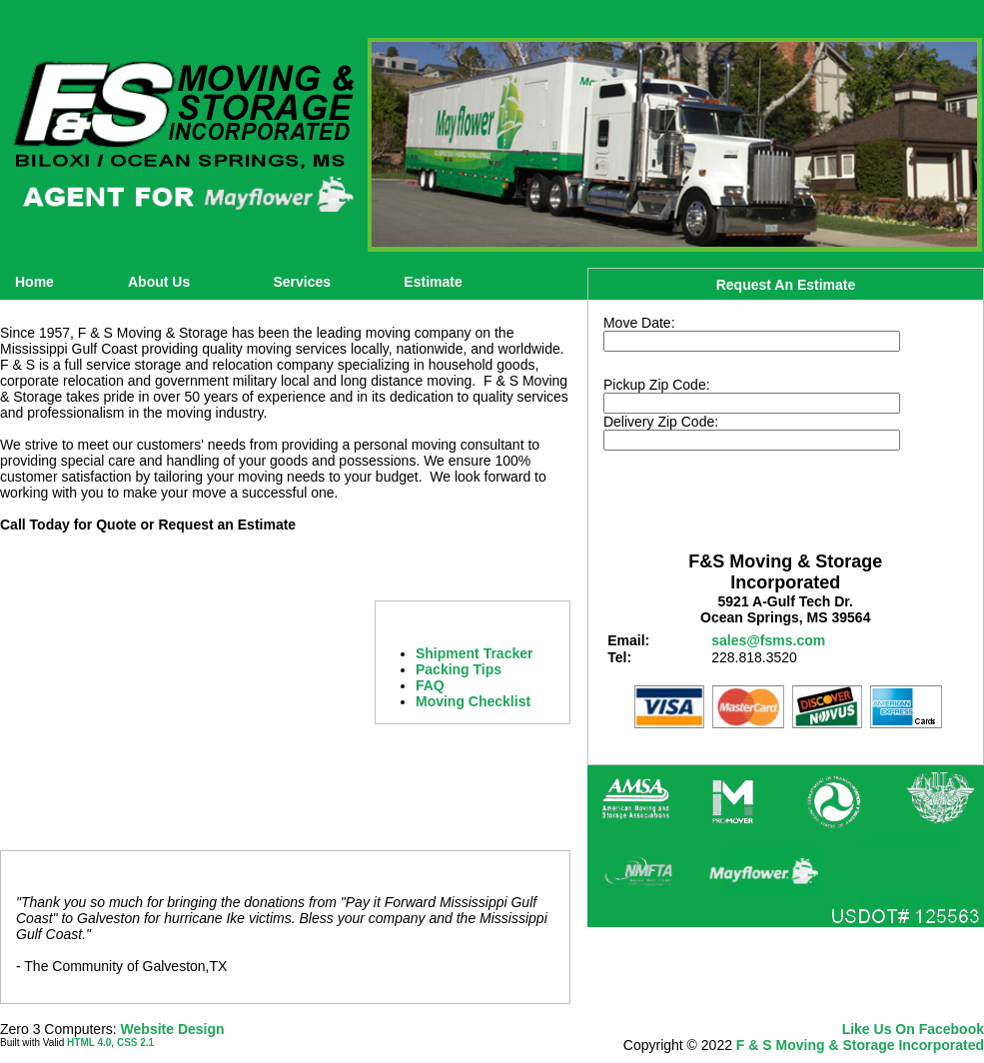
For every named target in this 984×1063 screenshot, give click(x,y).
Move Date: (639, 323)
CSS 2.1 (135, 1042)
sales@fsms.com (768, 640)
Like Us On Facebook (913, 1029)
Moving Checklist (473, 701)
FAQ (430, 685)
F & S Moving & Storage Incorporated (860, 1045)
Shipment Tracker (474, 653)
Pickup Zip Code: (656, 385)
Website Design (173, 1029)
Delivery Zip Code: (660, 422)
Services (302, 282)
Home (34, 282)
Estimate (433, 282)
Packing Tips (458, 669)
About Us (159, 282)
